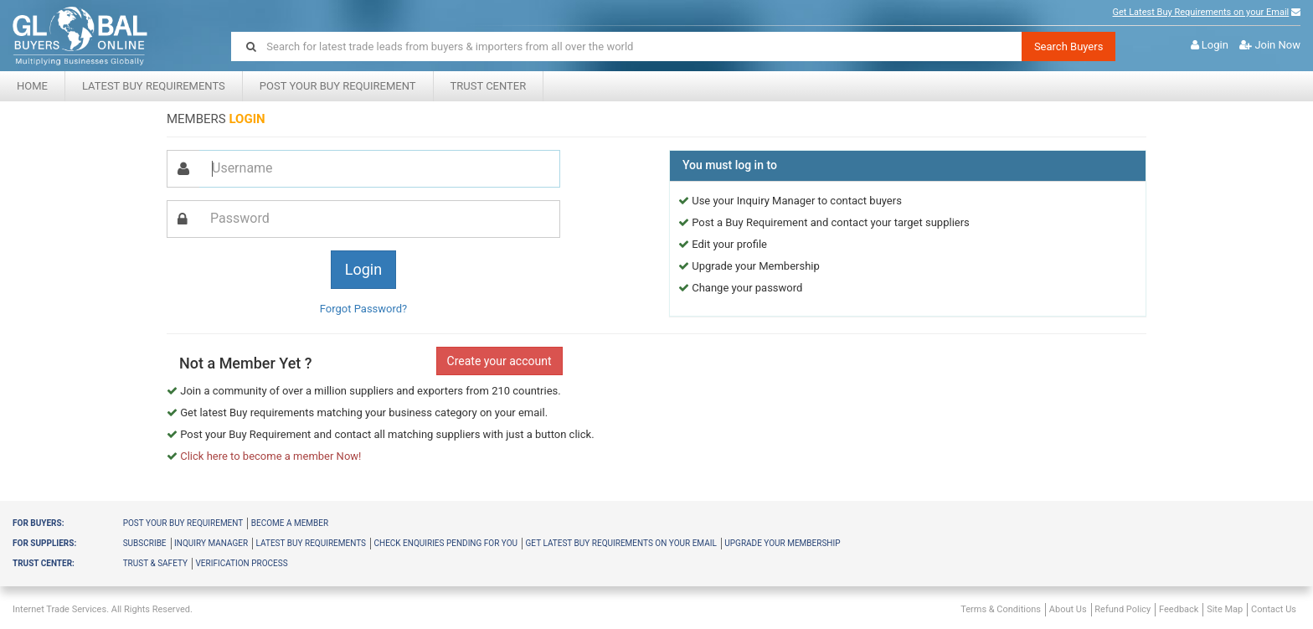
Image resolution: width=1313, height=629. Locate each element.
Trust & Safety (155, 563)
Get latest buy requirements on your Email (621, 543)
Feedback (1178, 609)
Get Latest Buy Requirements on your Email (1201, 12)
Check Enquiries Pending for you (445, 543)
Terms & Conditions (1000, 609)
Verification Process (241, 563)
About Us (1068, 609)
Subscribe (145, 543)
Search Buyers (1069, 46)
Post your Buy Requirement (338, 86)
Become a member (289, 523)
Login (1215, 45)
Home (32, 86)
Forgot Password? (364, 308)
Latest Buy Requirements (153, 86)
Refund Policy (1122, 609)
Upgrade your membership (782, 543)
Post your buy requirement (183, 523)
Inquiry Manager (211, 543)
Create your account (499, 361)
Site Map (1225, 609)
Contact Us (1273, 609)
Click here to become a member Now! (270, 456)
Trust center (489, 86)
